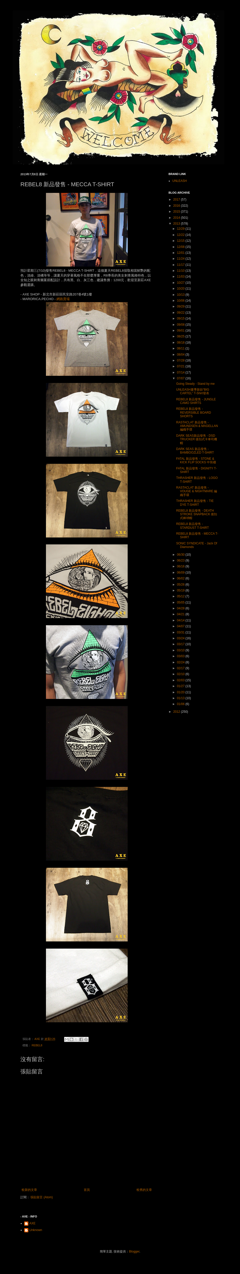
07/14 (181, 372)
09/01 (181, 330)
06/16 (181, 566)
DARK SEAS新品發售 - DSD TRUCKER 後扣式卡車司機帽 (196, 439)
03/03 (181, 656)
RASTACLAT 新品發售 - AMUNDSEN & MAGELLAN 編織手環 (197, 426)
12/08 (181, 247)
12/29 (181, 228)
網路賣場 (63, 299)
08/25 (181, 336)
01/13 (181, 698)
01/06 (181, 704)
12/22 (181, 235)
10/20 (181, 288)
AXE (32, 1223)
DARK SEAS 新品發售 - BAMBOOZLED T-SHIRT (195, 450)
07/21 (181, 366)
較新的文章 (29, 1190)
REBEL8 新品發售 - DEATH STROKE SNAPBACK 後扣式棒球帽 (196, 514)
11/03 (181, 276)
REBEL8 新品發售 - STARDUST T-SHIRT (192, 525)
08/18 (181, 342)
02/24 (181, 662)
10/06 (181, 300)
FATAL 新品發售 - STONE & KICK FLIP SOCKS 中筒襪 (196, 460)
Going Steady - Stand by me (195, 384)
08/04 (181, 354)
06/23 (181, 560)
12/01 (181, 253)
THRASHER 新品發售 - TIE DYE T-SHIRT (195, 502)
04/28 (181, 608)
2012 (177, 711)
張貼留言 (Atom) (41, 1197)
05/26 (181, 584)
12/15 (181, 241)
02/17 (181, 668)
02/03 (181, 680)
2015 (177, 211)
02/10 (181, 674)
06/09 (181, 572)
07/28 (181, 360)
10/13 (181, 294)
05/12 (181, 596)
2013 (177, 223)
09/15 (181, 318)
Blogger (134, 1251)
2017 (177, 199)
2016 (177, 205)
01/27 (181, 686)
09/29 (181, 306)
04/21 (181, 614)
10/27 (181, 282)
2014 (177, 217)
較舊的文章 (144, 1190)
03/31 (181, 632)
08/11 (181, 348)
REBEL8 (37, 1045)
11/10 (181, 270)
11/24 (181, 258)
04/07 (181, 626)
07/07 (181, 378)
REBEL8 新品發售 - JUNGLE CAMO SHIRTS (196, 401)
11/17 (181, 265)
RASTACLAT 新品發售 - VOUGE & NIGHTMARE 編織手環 (196, 491)
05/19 (181, 590)
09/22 (181, 312)
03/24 (181, 638)
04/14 (181, 620)
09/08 (181, 324)
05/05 (181, 602)
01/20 (181, 692)
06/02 (181, 578)
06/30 (181, 554)
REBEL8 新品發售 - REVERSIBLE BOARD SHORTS (193, 412)
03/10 (181, 650)
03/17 (181, 644)
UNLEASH (179, 181)
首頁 (87, 1190)
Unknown (35, 1230)
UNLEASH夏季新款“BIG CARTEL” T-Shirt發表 (192, 391)
